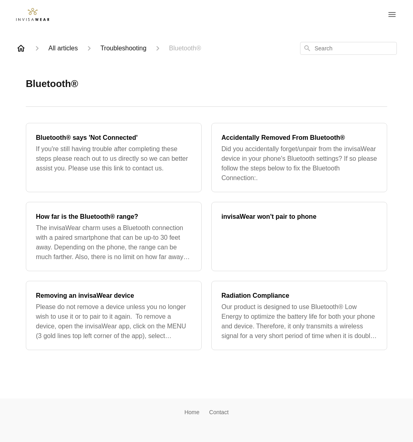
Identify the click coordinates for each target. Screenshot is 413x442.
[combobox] (348, 48)
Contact (219, 412)
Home (191, 412)
